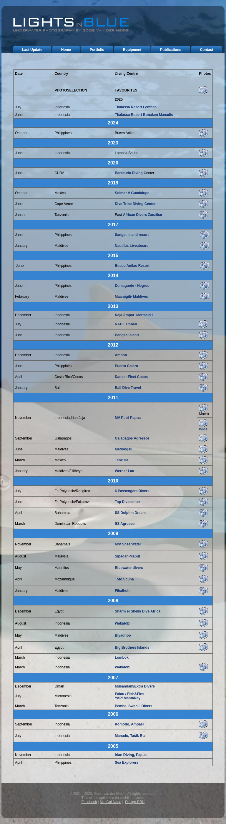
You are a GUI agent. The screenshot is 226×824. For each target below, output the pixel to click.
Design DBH (134, 802)
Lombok (122, 657)
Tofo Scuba (124, 579)
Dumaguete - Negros (132, 286)
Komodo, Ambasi (129, 724)
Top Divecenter (127, 502)
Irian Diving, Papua (131, 755)
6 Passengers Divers (132, 491)
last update (32, 50)
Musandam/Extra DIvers (135, 686)
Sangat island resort (132, 235)
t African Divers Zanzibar (141, 215)
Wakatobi (122, 623)
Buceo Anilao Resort (132, 266)
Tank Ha (121, 460)
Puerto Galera (126, 366)
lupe (145, 193)
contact (206, 50)
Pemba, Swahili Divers (133, 706)
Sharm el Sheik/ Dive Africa (137, 611)
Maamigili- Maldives (131, 296)
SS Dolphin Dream (130, 513)
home (66, 50)
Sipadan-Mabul (127, 556)
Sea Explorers (126, 762)
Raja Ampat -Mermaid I (134, 315)
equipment (132, 50)
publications (170, 50)
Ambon (121, 355)
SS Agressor (125, 524)
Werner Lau (124, 471)
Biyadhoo (123, 635)
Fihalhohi (122, 591)
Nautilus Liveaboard (132, 246)
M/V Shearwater (128, 544)
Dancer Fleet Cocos (131, 377)
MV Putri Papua (128, 418)
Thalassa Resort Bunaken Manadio (144, 115)
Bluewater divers (129, 568)
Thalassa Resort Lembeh (136, 107)
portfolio (97, 50)
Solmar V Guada (128, 193)
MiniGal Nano (110, 802)
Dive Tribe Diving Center (135, 204)
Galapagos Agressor (132, 438)
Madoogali (123, 449)
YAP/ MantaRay (127, 698)
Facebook (89, 802)
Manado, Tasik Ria (130, 736)
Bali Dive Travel (128, 388)
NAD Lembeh (126, 324)
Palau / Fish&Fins (129, 694)
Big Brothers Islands (132, 647)
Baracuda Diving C (130, 173)
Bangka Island (127, 335)
